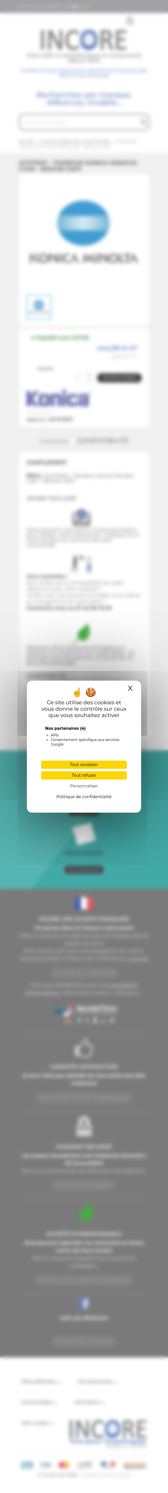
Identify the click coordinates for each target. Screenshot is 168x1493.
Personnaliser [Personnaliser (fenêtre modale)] (84, 786)
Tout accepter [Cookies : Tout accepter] (84, 764)
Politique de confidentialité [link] (83, 796)
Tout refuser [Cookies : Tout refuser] (84, 775)
